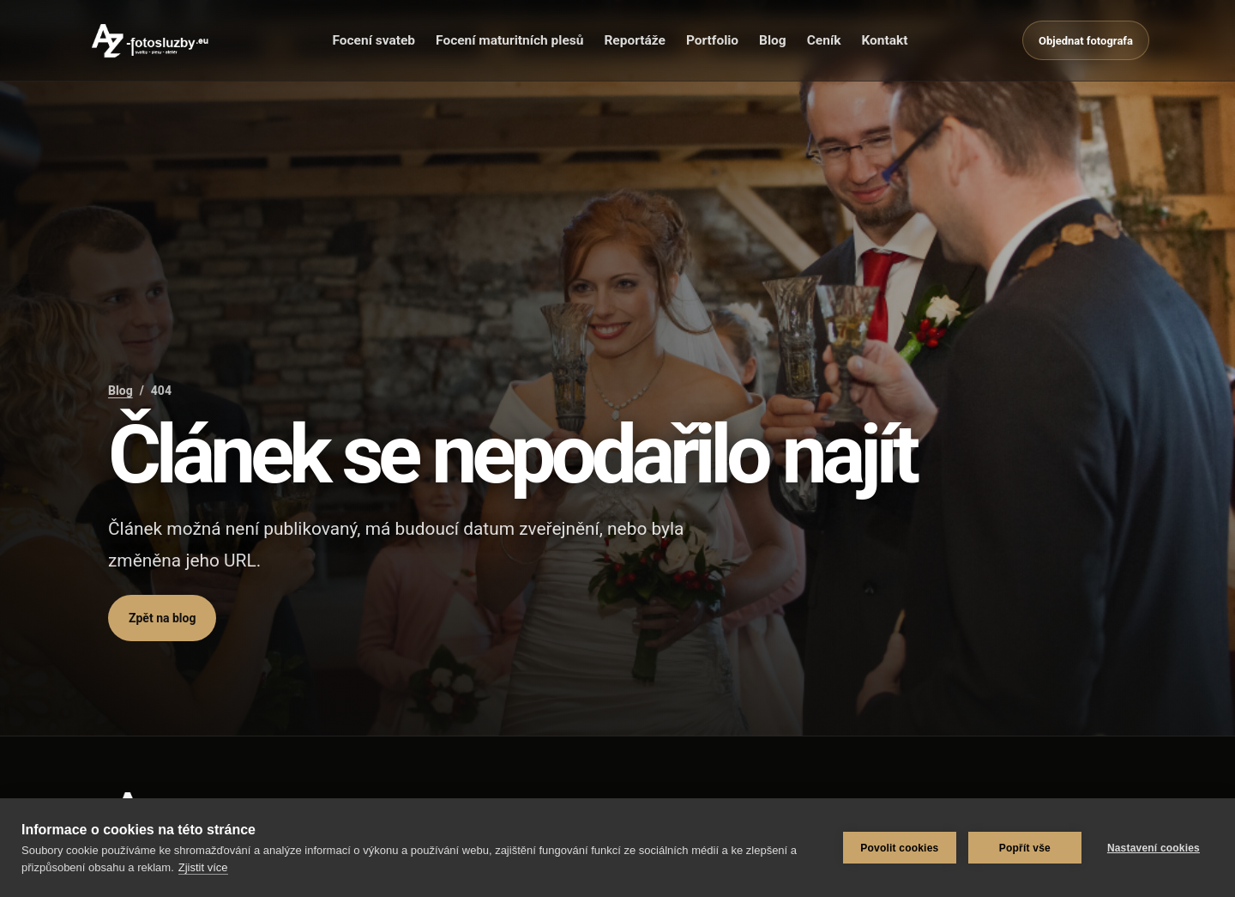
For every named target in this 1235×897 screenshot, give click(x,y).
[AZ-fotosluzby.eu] (152, 40)
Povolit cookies (899, 848)
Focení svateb (373, 40)
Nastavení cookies (1153, 848)
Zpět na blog (162, 618)
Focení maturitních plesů (509, 40)
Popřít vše (1025, 848)
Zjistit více (203, 867)
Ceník (824, 40)
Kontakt (884, 40)
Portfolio (712, 40)
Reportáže (635, 40)
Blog (772, 40)
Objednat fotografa (1086, 40)
